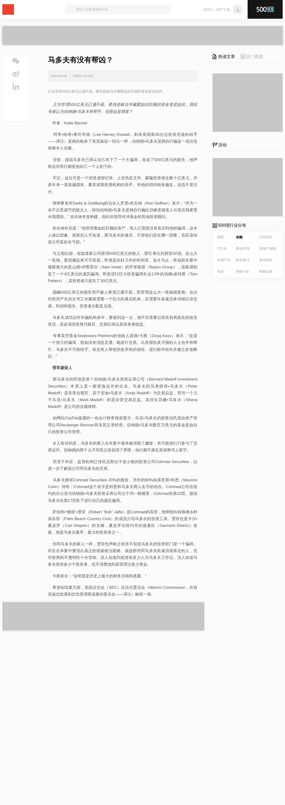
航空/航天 (243, 260)
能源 (220, 237)
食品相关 (265, 260)
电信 (220, 271)
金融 (239, 237)
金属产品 (223, 260)
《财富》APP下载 (215, 10)
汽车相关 (265, 237)
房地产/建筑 (268, 248)
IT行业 (222, 248)
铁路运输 (265, 271)
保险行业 (242, 271)
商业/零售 (243, 248)
